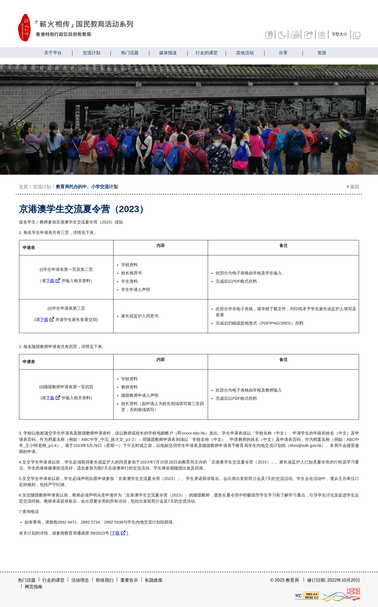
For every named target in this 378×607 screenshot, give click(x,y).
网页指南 (33, 586)
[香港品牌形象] (340, 595)
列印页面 (293, 34)
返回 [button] (353, 186)
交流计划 (42, 186)
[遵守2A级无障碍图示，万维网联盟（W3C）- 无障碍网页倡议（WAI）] (306, 595)
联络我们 (279, 34)
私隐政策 (154, 580)
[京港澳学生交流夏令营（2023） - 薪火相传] (104, 28)
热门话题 (27, 580)
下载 (50, 281)
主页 (23, 186)
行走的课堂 (53, 580)
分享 (307, 34)
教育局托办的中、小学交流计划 (87, 186)
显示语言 (322, 34)
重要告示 (129, 580)
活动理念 (80, 580)
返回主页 (264, 34)
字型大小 (339, 34)
